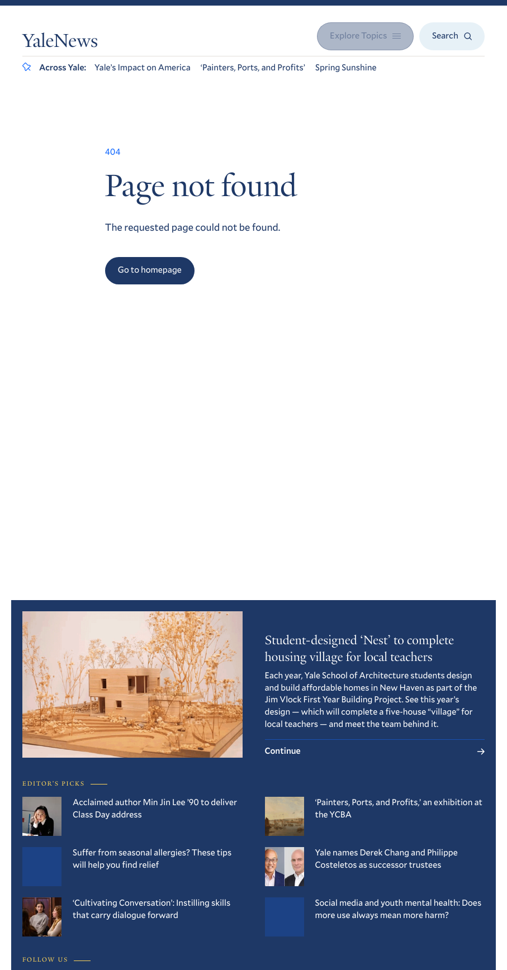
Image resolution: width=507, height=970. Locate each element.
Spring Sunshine (346, 67)
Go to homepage (150, 269)
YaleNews (60, 43)
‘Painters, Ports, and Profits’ (253, 67)
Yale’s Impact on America (142, 67)
